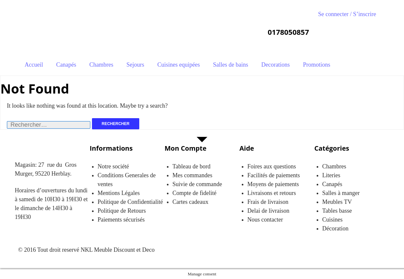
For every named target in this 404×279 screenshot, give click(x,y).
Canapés (66, 64)
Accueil (34, 64)
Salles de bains (230, 64)
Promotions (316, 64)
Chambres (101, 64)
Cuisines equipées (178, 64)
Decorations (275, 64)
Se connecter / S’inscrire (347, 14)
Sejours (135, 64)
